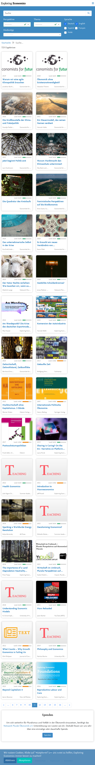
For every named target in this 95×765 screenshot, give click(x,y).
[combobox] (32, 34)
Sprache (68, 19)
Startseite (6, 43)
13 (45, 705)
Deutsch (71, 24)
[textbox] (32, 34)
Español (71, 28)
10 (30, 705)
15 (55, 705)
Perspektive (8, 19)
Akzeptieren (24, 760)
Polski (70, 32)
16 (60, 705)
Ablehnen (10, 760)
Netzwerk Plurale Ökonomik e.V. (18, 726)
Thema (37, 19)
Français (82, 28)
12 (40, 705)
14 (50, 705)
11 (35, 705)
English (82, 24)
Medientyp (8, 30)
